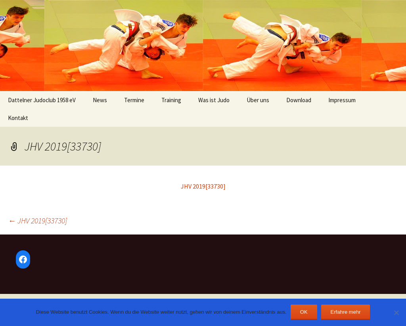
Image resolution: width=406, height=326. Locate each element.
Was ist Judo (214, 100)
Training (171, 100)
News (100, 100)
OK (304, 312)
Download (298, 100)
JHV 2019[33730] (203, 186)
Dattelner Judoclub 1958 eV (42, 100)
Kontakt (18, 118)
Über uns (258, 100)
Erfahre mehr (346, 312)
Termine (134, 100)
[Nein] (396, 312)
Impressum (342, 100)
